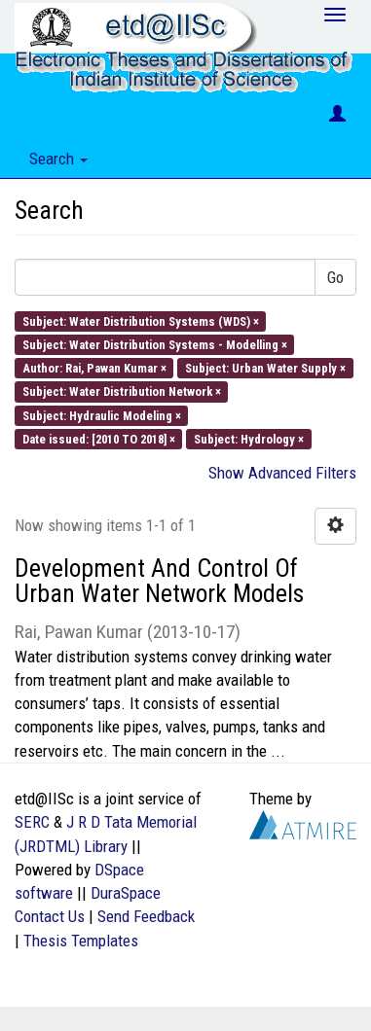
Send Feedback (146, 916)
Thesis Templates (80, 940)
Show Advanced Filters (282, 472)
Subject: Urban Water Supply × (265, 368)
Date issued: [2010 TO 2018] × (98, 438)
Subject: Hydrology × (249, 438)
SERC (32, 822)
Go (335, 277)
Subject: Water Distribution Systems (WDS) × (140, 320)
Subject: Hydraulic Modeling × (101, 415)
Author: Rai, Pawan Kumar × (94, 368)
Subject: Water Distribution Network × (121, 391)
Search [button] (58, 158)
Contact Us (50, 916)
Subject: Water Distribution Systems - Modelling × (154, 344)
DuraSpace (126, 893)
